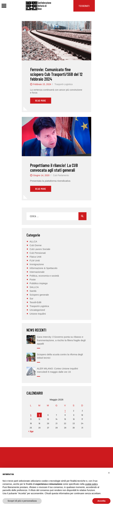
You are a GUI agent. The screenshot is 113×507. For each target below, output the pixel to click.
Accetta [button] (101, 501)
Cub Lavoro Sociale (40, 249)
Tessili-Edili (35, 302)
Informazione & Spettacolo (43, 268)
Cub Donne (36, 245)
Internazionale (37, 272)
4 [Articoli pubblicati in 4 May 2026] (30, 415)
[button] (108, 472)
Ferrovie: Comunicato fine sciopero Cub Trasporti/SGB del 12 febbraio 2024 (56, 74)
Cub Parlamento (61, 175)
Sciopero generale (39, 294)
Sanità (33, 291)
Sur (31, 298)
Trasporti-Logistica (63, 84)
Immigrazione (37, 264)
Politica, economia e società (44, 275)
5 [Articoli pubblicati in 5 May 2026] (39, 415)
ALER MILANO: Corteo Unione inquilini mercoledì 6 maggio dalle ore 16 (57, 370)
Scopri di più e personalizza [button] (22, 501)
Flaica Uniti (35, 256)
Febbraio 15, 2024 (42, 84)
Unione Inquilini (38, 313)
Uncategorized (37, 310)
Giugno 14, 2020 (41, 175)
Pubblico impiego (39, 283)
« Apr (31, 431)
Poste (33, 279)
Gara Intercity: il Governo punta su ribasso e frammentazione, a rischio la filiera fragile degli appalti (61, 340)
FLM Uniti (35, 260)
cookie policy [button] (91, 484)
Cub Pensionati (38, 253)
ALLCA (33, 241)
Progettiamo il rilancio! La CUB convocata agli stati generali (54, 167)
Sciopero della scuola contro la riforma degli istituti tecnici (60, 356)
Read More (40, 100)
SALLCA (34, 287)
